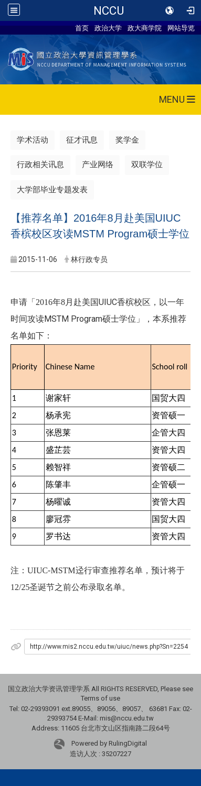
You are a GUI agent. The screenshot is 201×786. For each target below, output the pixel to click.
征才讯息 (82, 140)
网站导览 (181, 27)
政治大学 (108, 27)
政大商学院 (145, 27)
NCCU (108, 10)
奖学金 (127, 140)
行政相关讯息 (40, 164)
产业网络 (97, 164)
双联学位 (147, 164)
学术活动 (32, 140)
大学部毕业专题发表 (52, 189)
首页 (82, 27)
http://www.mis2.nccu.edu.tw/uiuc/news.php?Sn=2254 (109, 646)
